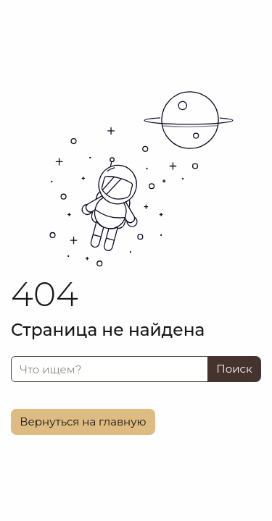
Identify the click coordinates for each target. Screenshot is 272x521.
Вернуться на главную (83, 421)
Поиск (234, 369)
